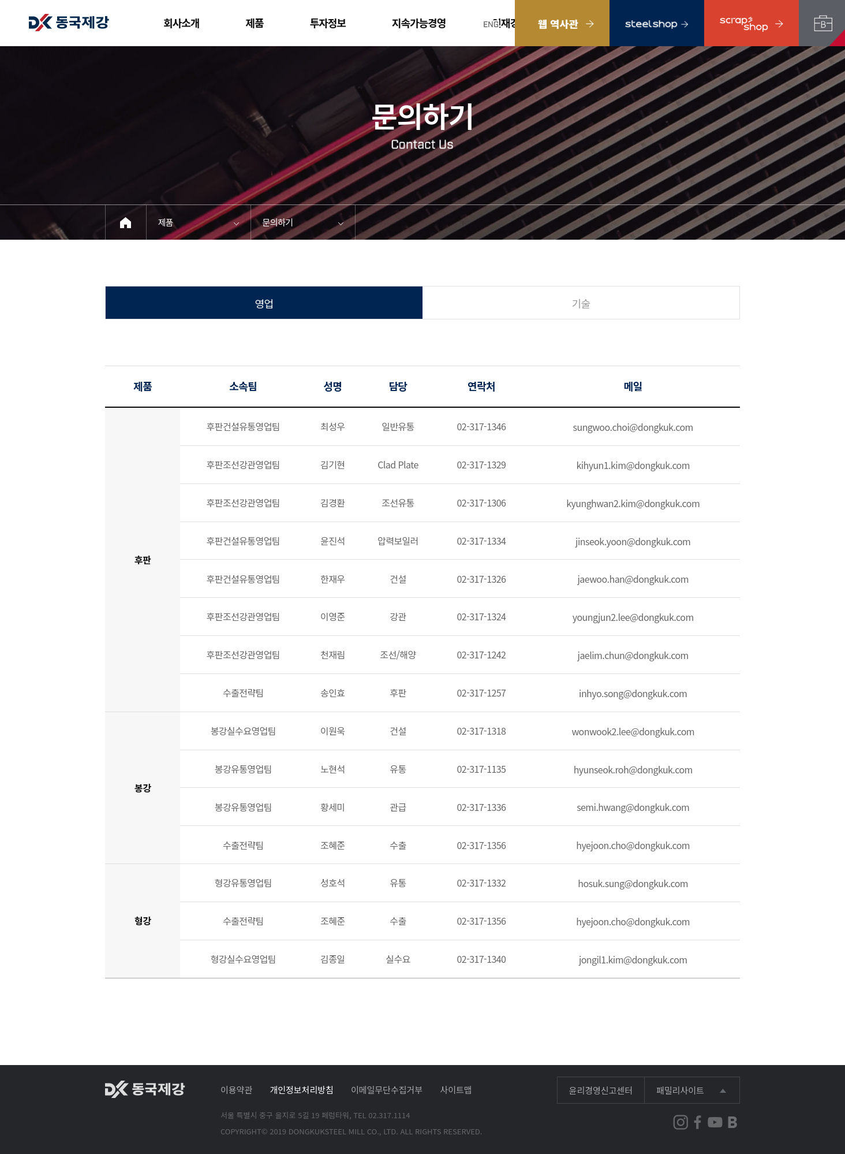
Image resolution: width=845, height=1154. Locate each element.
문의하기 (278, 222)
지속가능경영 (419, 22)
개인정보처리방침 (301, 1090)
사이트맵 (456, 1090)
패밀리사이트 (680, 1090)
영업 (264, 303)
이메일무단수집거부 (386, 1090)
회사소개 (181, 22)
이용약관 (236, 1090)
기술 (581, 303)
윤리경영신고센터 (601, 1090)
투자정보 (328, 22)
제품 (255, 22)
